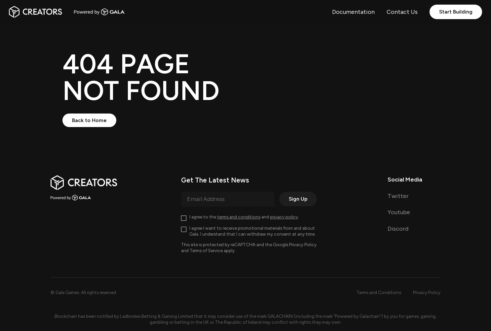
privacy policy (284, 216)
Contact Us (402, 12)
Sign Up (298, 199)
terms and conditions (238, 216)
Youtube (399, 212)
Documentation (353, 12)
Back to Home (89, 120)
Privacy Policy (303, 244)
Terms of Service (206, 250)
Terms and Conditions (379, 292)
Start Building (455, 12)
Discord (398, 228)
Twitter (398, 196)
